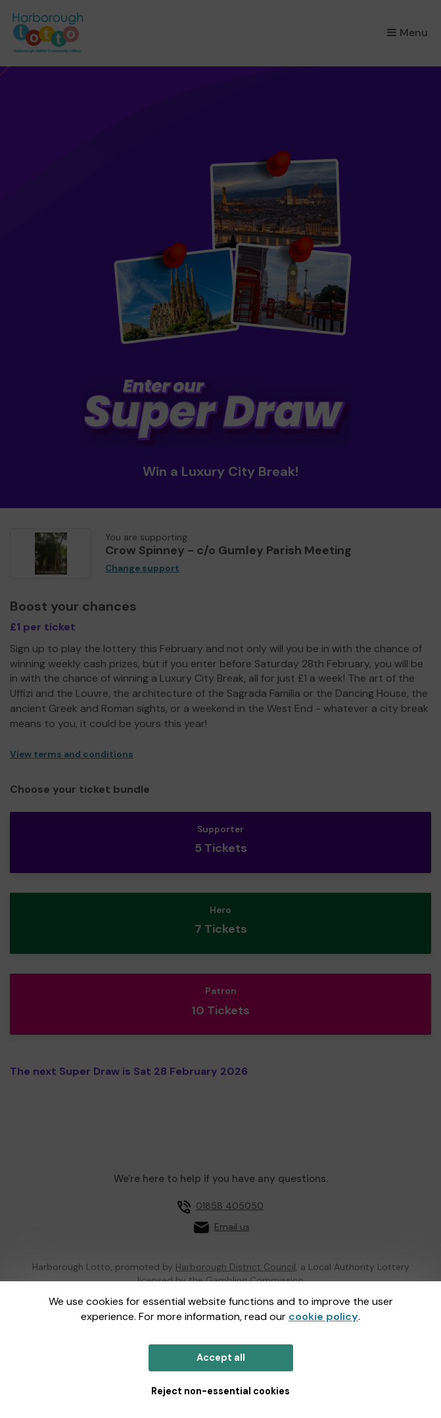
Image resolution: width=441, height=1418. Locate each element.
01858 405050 (230, 1206)
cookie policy (323, 1316)
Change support (142, 568)
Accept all (221, 1357)
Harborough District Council (235, 1267)
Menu (407, 32)
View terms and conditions (71, 754)
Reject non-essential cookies (220, 1391)
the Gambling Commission (246, 1280)
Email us (232, 1227)
